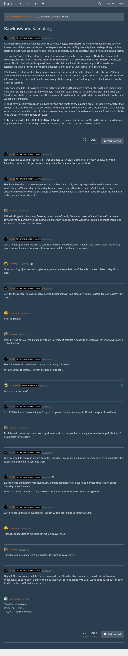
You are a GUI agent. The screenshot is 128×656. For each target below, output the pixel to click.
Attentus (14, 599)
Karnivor (14, 210)
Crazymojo (15, 385)
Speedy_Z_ (15, 263)
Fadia (12, 38)
